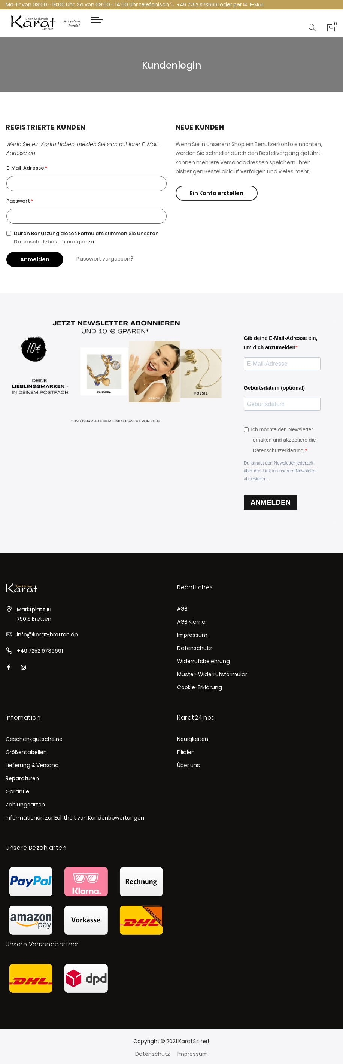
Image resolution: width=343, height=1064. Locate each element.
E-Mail (253, 4)
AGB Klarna (191, 622)
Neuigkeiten (192, 739)
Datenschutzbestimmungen (50, 241)
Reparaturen (22, 778)
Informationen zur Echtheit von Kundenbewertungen (75, 817)
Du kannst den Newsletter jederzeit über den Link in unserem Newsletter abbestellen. (280, 470)
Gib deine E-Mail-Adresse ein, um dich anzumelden (281, 342)
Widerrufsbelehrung (203, 661)
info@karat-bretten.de (47, 634)
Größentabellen (26, 752)
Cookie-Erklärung (199, 687)
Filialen (186, 752)
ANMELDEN (271, 502)
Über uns (188, 765)
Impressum (192, 635)
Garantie (17, 791)
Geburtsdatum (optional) (274, 388)
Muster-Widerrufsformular (212, 674)
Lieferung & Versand (32, 765)
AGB (182, 608)
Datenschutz (194, 648)
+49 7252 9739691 (194, 4)
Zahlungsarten (25, 804)
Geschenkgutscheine (34, 739)
